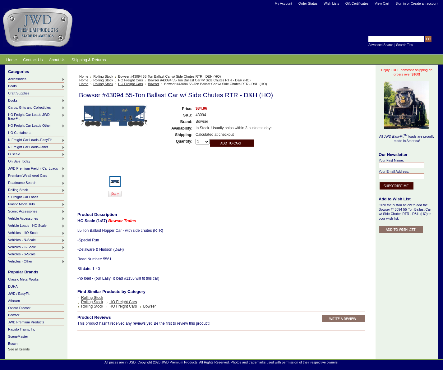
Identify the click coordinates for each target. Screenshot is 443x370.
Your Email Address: (394, 171)
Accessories (36, 79)
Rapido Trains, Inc (21, 329)
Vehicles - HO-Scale (36, 233)
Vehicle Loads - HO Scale (36, 226)
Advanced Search (381, 45)
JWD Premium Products (26, 322)
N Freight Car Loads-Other (36, 147)
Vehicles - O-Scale (36, 247)
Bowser (13, 315)
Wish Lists (331, 3)
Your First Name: (391, 160)
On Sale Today (19, 161)
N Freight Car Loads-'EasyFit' (36, 140)
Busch (12, 343)
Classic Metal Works (23, 279)
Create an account (424, 3)
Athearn (14, 301)
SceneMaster (18, 336)
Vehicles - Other (36, 261)
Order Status (308, 3)
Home (83, 76)
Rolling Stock (36, 190)
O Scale (36, 154)
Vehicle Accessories (36, 219)
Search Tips (404, 45)
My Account (283, 3)
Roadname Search (36, 183)
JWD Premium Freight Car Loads (36, 169)
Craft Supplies (18, 93)
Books (36, 100)
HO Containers (19, 133)
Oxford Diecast (19, 308)
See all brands (19, 349)
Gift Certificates (356, 3)
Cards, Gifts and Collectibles (36, 108)
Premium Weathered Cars (36, 176)
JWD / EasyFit (19, 293)
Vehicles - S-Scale (21, 254)
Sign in (400, 3)
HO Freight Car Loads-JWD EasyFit (36, 116)
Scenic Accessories (36, 211)
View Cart (382, 3)
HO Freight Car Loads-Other (36, 126)
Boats (36, 86)
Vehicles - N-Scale (36, 240)
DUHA (13, 286)
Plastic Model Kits (36, 204)
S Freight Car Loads (23, 197)
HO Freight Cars (130, 80)
